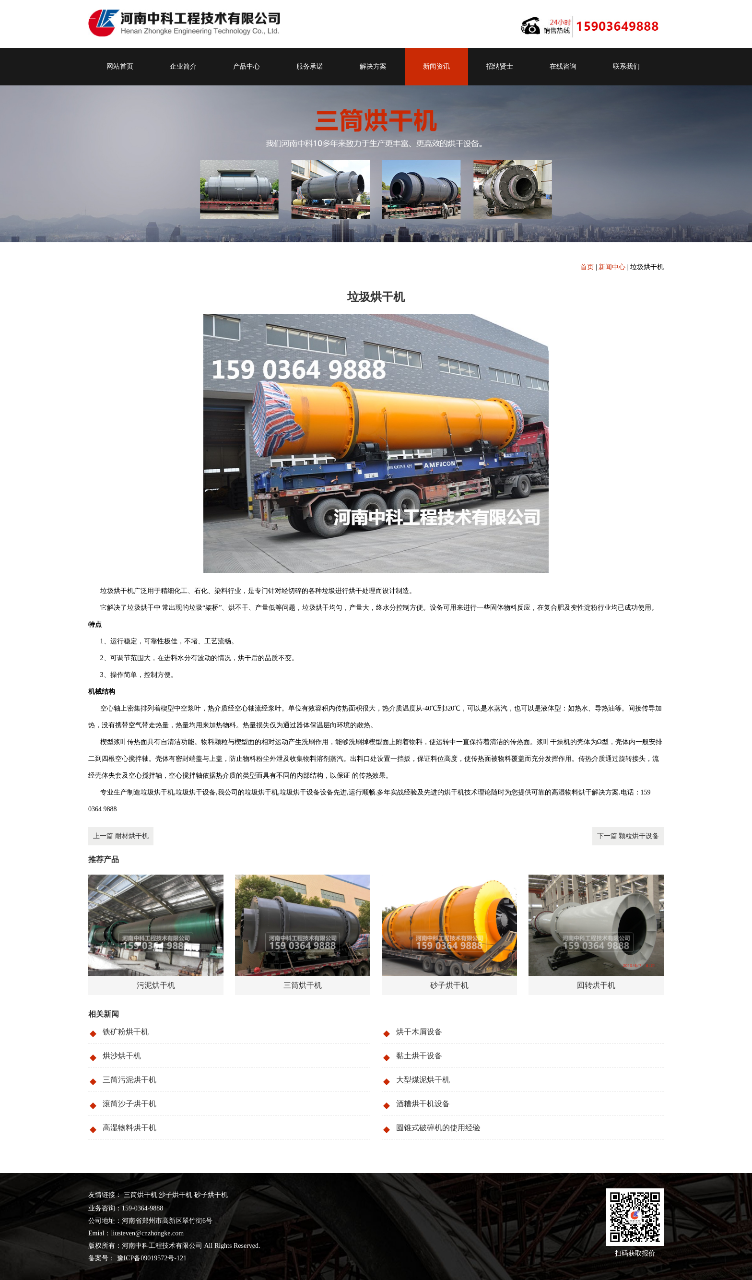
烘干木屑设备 (419, 1032)
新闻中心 (612, 267)
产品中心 (246, 66)
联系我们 (626, 66)
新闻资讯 (436, 66)
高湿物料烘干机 (129, 1128)
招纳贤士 (499, 66)
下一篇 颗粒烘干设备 (628, 836)
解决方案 (373, 66)
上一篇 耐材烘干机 (121, 836)
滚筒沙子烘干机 (129, 1104)
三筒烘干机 (140, 1194)
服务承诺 (309, 66)
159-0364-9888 (142, 1208)
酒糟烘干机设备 (423, 1104)
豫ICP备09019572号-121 (151, 1258)
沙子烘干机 (175, 1194)
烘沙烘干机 (122, 1056)
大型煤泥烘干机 (423, 1080)
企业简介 (183, 66)
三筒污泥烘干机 (129, 1080)
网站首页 (119, 66)
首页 (587, 267)
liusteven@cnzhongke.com (147, 1233)
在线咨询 (563, 66)
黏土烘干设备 (419, 1056)
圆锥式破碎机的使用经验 (438, 1128)
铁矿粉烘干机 (126, 1032)
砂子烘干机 (211, 1194)
